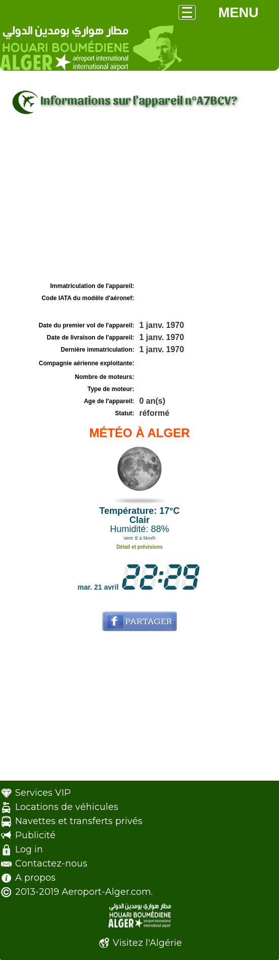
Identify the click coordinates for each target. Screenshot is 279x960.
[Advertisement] (139, 203)
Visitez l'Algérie (147, 942)
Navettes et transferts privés (79, 821)
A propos (35, 877)
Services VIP (43, 792)
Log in (29, 849)
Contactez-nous (51, 863)
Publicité (35, 835)
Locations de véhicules (66, 806)
